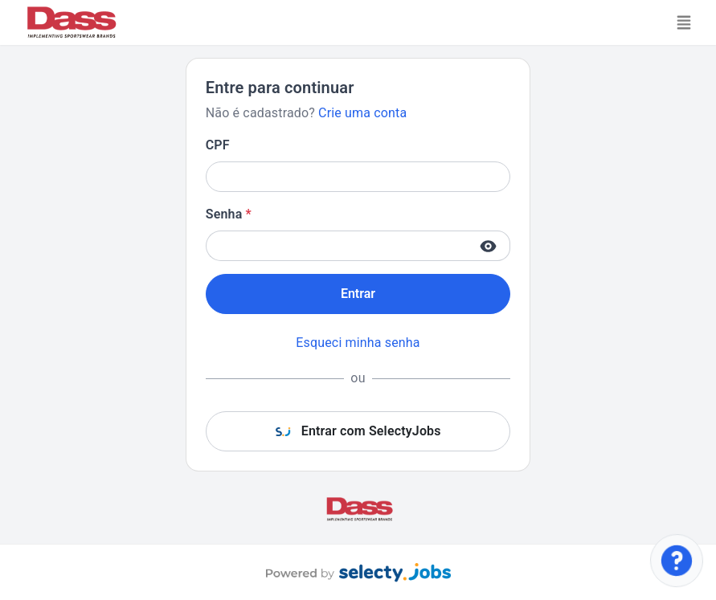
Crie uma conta (362, 112)
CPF (218, 145)
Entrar (358, 293)
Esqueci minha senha (357, 342)
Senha (229, 214)
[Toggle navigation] (684, 22)
